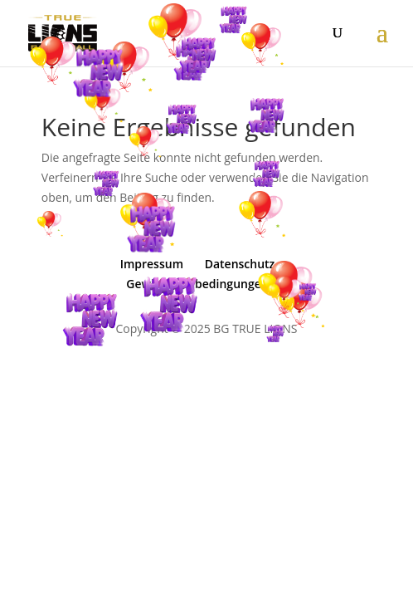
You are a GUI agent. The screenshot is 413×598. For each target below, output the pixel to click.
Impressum (151, 264)
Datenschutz (240, 264)
